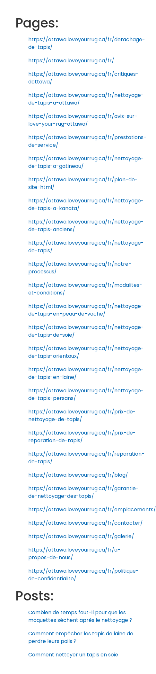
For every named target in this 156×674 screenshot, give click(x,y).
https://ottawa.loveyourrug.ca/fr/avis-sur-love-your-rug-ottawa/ (82, 120)
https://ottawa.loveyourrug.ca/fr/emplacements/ (92, 509)
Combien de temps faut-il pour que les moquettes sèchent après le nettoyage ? (80, 616)
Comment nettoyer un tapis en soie (73, 654)
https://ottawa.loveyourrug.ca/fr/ (71, 60)
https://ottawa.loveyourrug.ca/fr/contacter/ (85, 523)
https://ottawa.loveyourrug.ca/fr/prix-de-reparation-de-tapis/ (82, 436)
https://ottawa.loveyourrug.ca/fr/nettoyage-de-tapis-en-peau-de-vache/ (86, 309)
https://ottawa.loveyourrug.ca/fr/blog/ (78, 475)
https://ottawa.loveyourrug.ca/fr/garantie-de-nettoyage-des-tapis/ (83, 492)
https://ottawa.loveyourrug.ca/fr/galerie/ (81, 536)
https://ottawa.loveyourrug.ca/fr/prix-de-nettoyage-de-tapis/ (82, 415)
